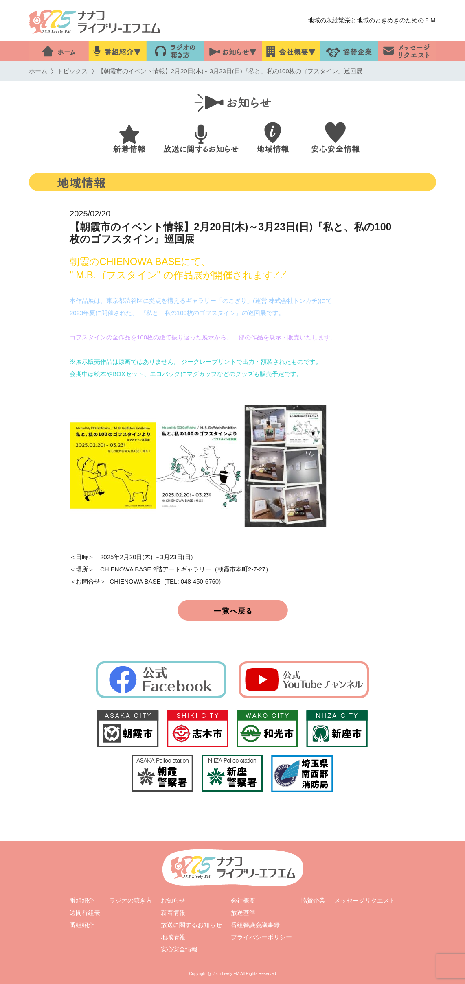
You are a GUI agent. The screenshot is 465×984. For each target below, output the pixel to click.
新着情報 (173, 912)
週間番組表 (85, 912)
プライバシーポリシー (261, 937)
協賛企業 (313, 900)
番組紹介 (82, 900)
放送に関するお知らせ (191, 924)
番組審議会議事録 (255, 924)
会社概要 (243, 900)
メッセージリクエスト (364, 900)
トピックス (72, 71)
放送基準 (243, 912)
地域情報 (173, 937)
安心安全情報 (179, 949)
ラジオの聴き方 (130, 900)
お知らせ (173, 900)
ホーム (38, 71)
